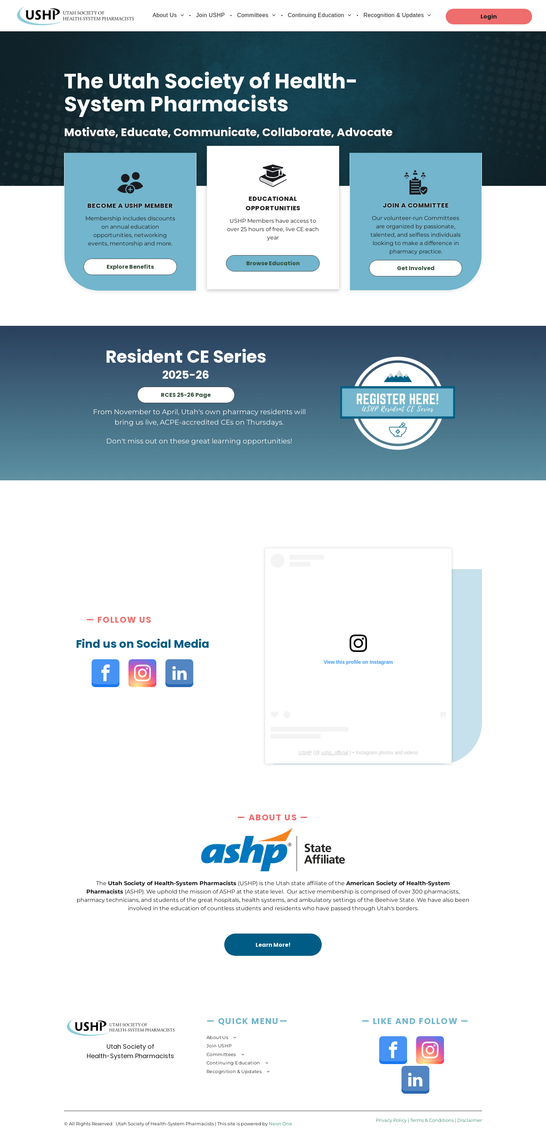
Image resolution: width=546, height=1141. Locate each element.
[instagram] (142, 674)
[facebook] (105, 674)
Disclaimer (469, 1120)
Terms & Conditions (432, 1120)
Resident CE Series (186, 357)
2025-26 (185, 375)
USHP (305, 752)
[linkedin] (179, 674)
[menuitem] (169, 15)
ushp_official (334, 752)
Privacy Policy (391, 1120)
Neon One (280, 1123)
